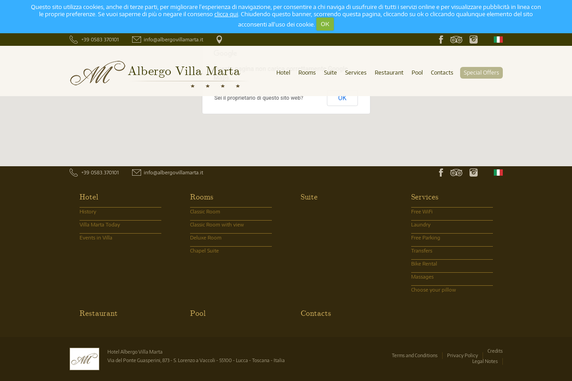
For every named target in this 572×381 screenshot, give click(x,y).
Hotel (283, 72)
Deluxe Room (206, 237)
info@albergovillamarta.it (173, 39)
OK (325, 23)
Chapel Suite (204, 250)
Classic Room (205, 211)
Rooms (307, 72)
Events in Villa (96, 237)
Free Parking (425, 237)
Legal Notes (485, 361)
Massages (422, 276)
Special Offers (481, 72)
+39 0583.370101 (100, 172)
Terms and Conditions (415, 355)
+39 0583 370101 (100, 39)
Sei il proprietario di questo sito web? (258, 98)
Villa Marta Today (100, 224)
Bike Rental (424, 263)
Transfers (421, 250)
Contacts (442, 72)
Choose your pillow (433, 289)
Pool (417, 72)
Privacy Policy (462, 355)
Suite (330, 72)
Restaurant (389, 72)
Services (356, 72)
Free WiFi (422, 211)
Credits (495, 351)
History (88, 211)
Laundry (420, 224)
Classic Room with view (217, 224)
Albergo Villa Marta (184, 70)
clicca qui (226, 14)
